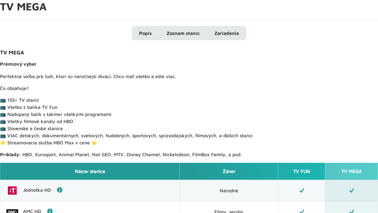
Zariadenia (226, 33)
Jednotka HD (43, 190)
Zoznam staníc (183, 33)
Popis (145, 33)
